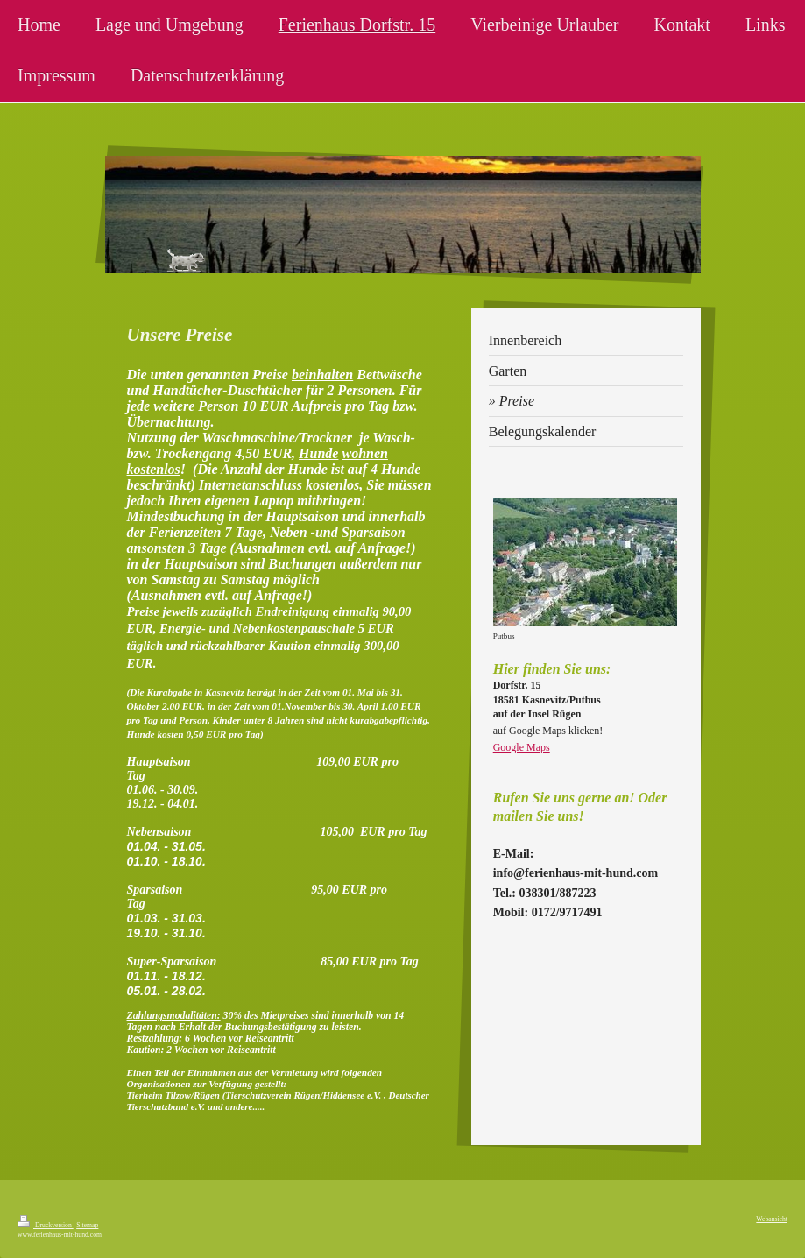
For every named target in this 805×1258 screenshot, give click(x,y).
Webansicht (771, 1219)
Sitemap (87, 1225)
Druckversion (46, 1225)
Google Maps (521, 747)
